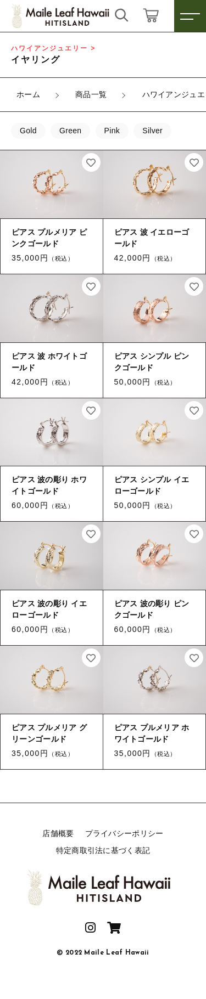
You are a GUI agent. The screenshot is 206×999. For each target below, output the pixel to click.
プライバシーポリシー (124, 833)
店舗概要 (58, 833)
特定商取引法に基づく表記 (103, 850)
